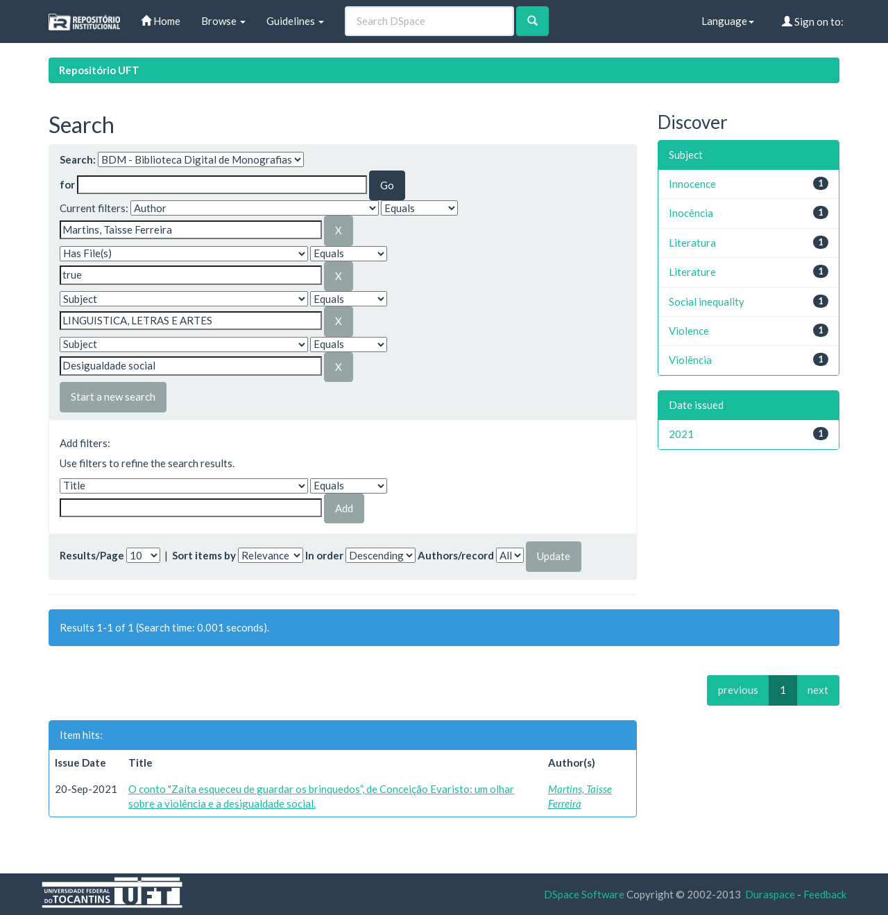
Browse (223, 21)
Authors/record (456, 555)
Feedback (824, 894)
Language (727, 21)
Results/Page (92, 555)
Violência (690, 360)
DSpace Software (584, 894)
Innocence (692, 183)
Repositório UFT (99, 70)
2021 (681, 434)
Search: (78, 159)
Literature (692, 271)
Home (160, 21)
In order (324, 555)
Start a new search (113, 396)
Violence (689, 330)
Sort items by (204, 555)
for (67, 184)
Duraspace (770, 894)
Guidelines (295, 21)
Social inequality (706, 301)
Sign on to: (813, 21)
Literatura (692, 242)
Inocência (691, 213)
